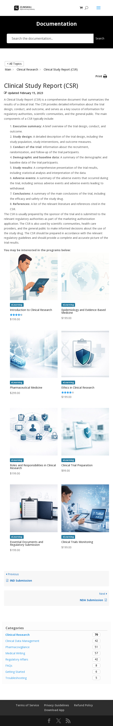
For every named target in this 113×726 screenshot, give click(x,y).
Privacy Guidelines (56, 705)
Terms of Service (27, 705)
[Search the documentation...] (50, 38)
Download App (54, 710)
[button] (101, 76)
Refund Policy (83, 705)
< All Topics (14, 64)
